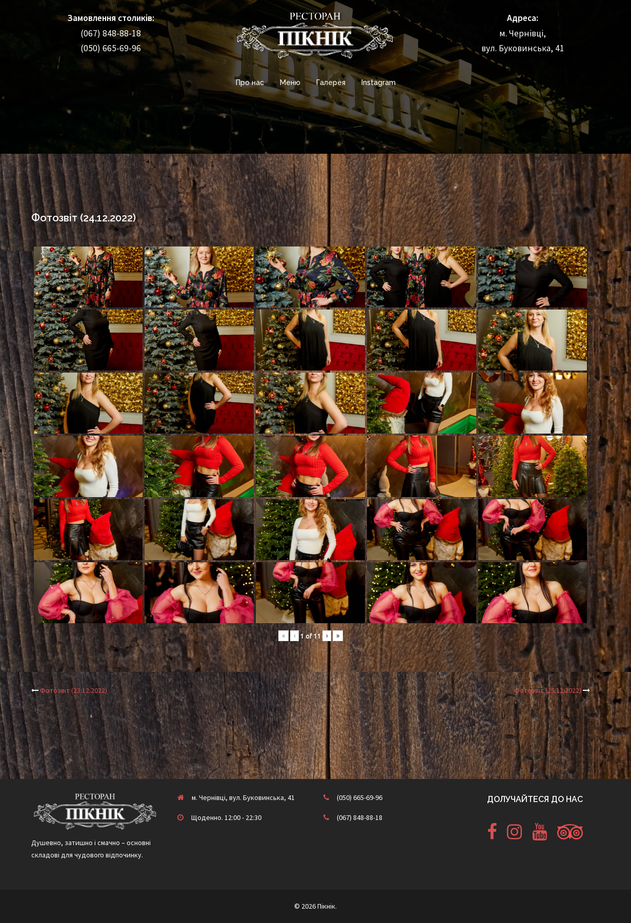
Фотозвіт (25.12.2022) (547, 690)
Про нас (250, 82)
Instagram (378, 82)
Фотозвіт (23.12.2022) (73, 690)
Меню (290, 82)
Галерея (330, 82)
